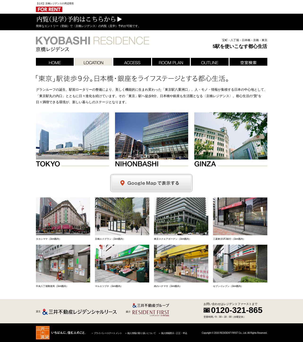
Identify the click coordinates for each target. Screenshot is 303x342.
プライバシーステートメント (107, 333)
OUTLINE (210, 62)
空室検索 (248, 62)
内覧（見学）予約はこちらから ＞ (79, 19)
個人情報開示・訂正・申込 (174, 333)
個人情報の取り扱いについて (141, 333)
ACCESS (132, 62)
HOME (55, 62)
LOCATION (93, 62)
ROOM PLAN (171, 62)
